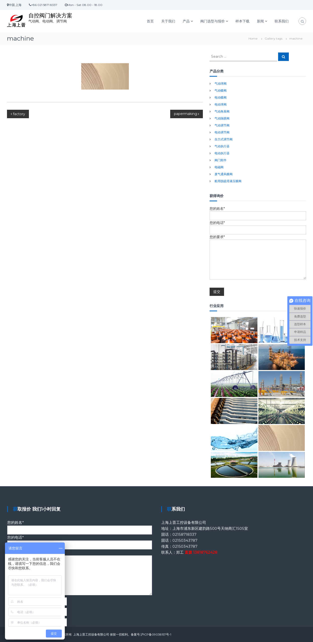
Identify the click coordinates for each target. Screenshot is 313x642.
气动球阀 (221, 83)
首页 (150, 21)
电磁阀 (219, 167)
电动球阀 (221, 104)
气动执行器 (222, 146)
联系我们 (282, 21)
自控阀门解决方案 (50, 15)
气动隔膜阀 (222, 118)
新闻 (260, 21)
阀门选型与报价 (212, 21)
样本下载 (242, 21)
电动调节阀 (222, 132)
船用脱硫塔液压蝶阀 (228, 181)
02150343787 (184, 540)
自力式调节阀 (224, 139)
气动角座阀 (222, 111)
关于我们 (168, 21)
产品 (186, 21)
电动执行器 (222, 153)
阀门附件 (221, 160)
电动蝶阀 (221, 97)
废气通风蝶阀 (224, 174)
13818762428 (205, 552)
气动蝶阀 (221, 90)
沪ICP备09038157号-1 (156, 634)
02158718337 (184, 534)
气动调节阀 (222, 125)
